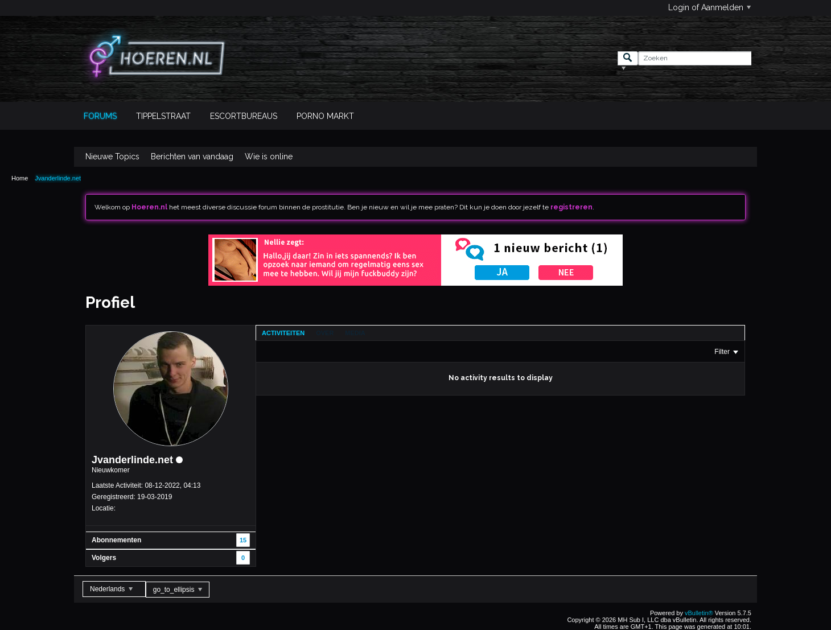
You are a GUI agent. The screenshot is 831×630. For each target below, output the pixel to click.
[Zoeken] (694, 58)
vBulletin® (699, 613)
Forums (100, 116)
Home (19, 178)
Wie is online (269, 156)
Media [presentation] (355, 333)
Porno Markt (325, 116)
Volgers (104, 558)
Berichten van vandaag (192, 156)
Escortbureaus (243, 116)
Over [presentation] (325, 333)
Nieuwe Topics (112, 156)
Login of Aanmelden (709, 7)
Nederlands (111, 589)
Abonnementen (116, 540)
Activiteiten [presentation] (283, 333)
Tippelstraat (163, 116)
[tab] (283, 333)
